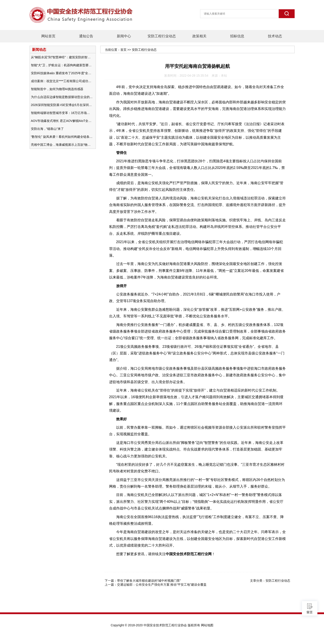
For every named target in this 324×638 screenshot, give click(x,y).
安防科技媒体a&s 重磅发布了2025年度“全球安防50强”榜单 (62, 73)
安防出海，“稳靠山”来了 (47, 129)
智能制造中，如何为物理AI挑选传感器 (57, 89)
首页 (123, 49)
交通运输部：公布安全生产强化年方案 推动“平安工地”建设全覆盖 (162, 584)
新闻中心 (124, 36)
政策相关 (199, 36)
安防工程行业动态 (162, 36)
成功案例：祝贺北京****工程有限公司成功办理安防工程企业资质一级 (62, 81)
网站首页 (48, 36)
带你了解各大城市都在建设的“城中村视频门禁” (149, 580)
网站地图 (207, 625)
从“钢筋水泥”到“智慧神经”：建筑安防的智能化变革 (62, 57)
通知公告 (86, 36)
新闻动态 (39, 49)
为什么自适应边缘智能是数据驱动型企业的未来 (62, 97)
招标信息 (237, 36)
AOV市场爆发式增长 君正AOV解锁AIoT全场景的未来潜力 (62, 121)
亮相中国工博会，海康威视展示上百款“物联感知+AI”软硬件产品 (62, 144)
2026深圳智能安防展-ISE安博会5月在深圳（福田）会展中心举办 (62, 105)
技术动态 (275, 36)
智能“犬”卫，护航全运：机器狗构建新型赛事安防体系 (62, 65)
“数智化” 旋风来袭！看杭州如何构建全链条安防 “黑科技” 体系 (62, 136)
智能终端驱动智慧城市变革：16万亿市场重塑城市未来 (62, 113)
